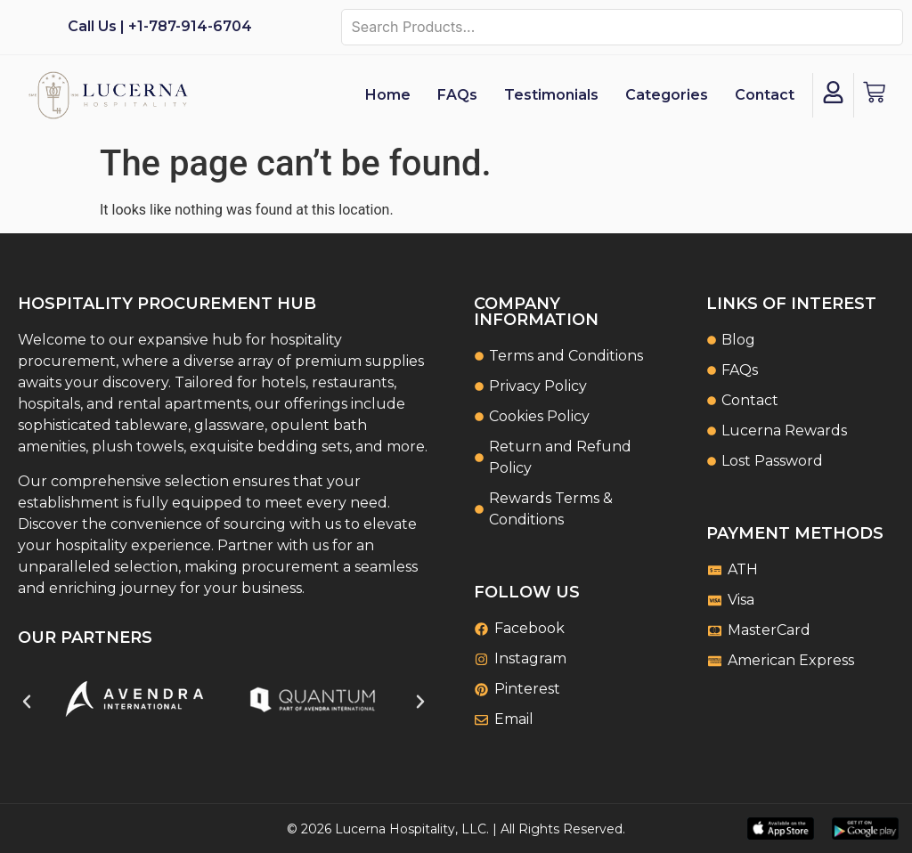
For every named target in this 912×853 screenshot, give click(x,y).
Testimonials (551, 94)
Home (388, 94)
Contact (764, 94)
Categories (666, 94)
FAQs (457, 94)
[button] (27, 702)
